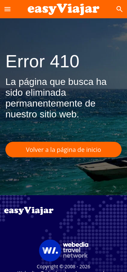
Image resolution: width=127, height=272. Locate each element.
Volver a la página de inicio (63, 149)
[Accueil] (63, 9)
